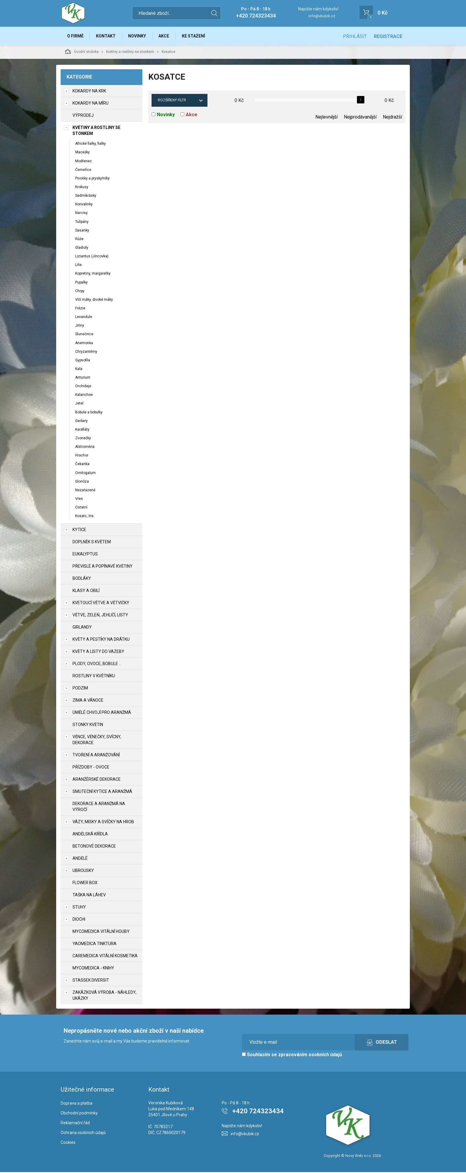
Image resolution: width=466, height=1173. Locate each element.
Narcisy (81, 214)
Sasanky (82, 231)
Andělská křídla (90, 834)
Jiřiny (79, 326)
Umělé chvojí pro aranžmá (102, 713)
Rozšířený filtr (172, 101)
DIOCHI (79, 920)
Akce (166, 36)
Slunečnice (84, 335)
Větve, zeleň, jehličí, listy (100, 615)
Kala (78, 370)
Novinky (139, 36)
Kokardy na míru (90, 104)
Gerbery (81, 421)
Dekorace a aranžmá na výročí (99, 807)
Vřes (79, 499)
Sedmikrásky (85, 196)
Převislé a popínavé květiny (103, 567)
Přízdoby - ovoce (91, 768)
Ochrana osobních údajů (83, 1133)
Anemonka (84, 343)
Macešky (82, 153)
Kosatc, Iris (84, 517)
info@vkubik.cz (321, 16)
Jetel (79, 404)
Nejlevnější (326, 118)
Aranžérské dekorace (97, 780)
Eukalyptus (85, 554)
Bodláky (82, 579)
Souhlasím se (292, 1055)
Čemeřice (83, 170)
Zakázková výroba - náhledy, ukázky (104, 996)
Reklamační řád (75, 1123)
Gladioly (81, 248)
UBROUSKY (83, 871)
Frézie (80, 309)
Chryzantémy (86, 352)
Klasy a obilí (86, 591)
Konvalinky (84, 205)
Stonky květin (88, 725)
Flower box (85, 883)
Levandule (83, 318)
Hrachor (81, 456)
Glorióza (82, 482)
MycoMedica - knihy (93, 968)
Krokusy (81, 188)
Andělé (80, 859)
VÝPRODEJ (83, 116)
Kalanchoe (84, 395)
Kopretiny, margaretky (93, 274)
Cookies (68, 1143)
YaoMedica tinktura (94, 944)
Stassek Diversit (91, 981)
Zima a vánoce (88, 701)
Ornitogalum (85, 473)
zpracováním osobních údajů (310, 1055)
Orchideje (83, 387)
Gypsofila (82, 361)
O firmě (75, 36)
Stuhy (79, 908)
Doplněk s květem (92, 542)
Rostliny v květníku (94, 676)
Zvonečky (83, 439)
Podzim (80, 689)
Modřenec (83, 162)
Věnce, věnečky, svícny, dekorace (97, 740)
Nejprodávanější (360, 118)
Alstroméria (85, 447)
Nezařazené (85, 491)
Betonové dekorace (94, 847)
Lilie (78, 266)
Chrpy (79, 291)
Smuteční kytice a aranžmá (102, 792)
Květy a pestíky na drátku (101, 640)
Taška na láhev (89, 895)
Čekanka (82, 465)
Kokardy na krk (89, 91)
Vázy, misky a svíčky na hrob (103, 822)
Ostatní (81, 508)
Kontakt (107, 36)
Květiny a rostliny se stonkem (130, 53)
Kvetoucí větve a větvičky (101, 603)
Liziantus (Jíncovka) (91, 257)
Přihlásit (355, 36)
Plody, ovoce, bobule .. (97, 664)
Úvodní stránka (82, 52)
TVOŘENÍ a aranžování (96, 755)
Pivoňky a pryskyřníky (92, 179)
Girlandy (82, 628)
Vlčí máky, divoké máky (94, 300)
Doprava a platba (76, 1104)
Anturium (82, 378)
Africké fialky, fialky (90, 144)
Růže (79, 240)
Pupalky (81, 283)
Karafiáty (82, 430)
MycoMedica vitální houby (101, 932)
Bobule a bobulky (89, 413)
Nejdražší (392, 118)
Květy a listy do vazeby (98, 652)
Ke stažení (197, 36)
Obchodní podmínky (79, 1113)
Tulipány (82, 222)
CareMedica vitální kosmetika (105, 956)
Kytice (79, 530)
